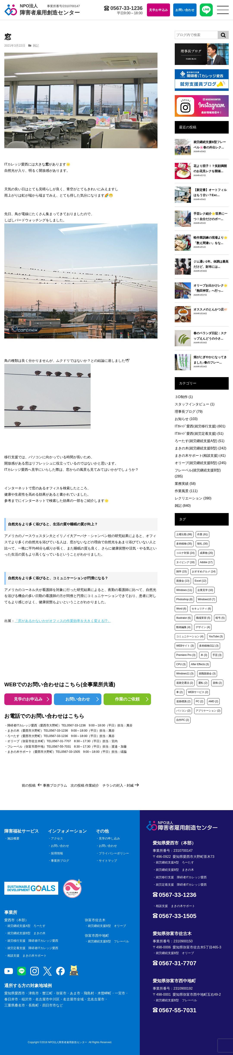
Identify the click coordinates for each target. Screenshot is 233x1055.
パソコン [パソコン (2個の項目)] (183, 710)
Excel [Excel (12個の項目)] (200, 580)
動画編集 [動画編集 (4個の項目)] (183, 627)
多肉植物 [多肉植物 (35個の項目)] (184, 543)
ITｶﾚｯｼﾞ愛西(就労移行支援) (200, 426)
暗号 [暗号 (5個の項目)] (220, 617)
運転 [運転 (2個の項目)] (202, 682)
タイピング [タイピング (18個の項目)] (185, 562)
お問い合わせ (77, 699)
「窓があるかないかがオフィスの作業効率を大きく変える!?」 (63, 621)
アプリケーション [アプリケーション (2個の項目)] (208, 710)
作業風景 (186, 491)
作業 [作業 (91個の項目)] (202, 534)
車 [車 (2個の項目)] (179, 692)
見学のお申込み (28, 699)
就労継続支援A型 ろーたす (26, 925)
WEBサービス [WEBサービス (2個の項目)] (198, 692)
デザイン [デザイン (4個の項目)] (203, 627)
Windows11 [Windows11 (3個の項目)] (185, 673)
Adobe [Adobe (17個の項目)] (206, 562)
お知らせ (186, 419)
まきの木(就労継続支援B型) (200, 448)
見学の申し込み (109, 838)
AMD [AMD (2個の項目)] (213, 701)
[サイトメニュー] (223, 10)
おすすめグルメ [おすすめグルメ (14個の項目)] (204, 571)
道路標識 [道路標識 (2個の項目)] (183, 701)
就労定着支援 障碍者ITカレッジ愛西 (32, 948)
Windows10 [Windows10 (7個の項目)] (206, 599)
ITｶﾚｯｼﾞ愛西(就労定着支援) (199, 433)
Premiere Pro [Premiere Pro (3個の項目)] (185, 655)
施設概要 (13, 838)
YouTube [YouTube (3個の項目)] (216, 636)
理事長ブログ (189, 411)
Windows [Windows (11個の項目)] (184, 590)
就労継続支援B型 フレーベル (108, 941)
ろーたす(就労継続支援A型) (199, 441)
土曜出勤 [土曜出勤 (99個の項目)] (184, 534)
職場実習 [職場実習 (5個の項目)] (203, 617)
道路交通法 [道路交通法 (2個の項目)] (184, 682)
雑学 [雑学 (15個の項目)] (181, 571)
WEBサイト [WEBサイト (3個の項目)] (185, 645)
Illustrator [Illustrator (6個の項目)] (183, 617)
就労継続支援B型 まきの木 (26, 933)
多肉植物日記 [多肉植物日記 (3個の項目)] (209, 645)
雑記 (36, 45)
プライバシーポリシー (114, 853)
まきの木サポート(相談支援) (200, 455)
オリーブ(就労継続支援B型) (200, 463)
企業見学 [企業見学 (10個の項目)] (205, 590)
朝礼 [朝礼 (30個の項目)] (202, 543)
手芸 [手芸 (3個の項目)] (217, 655)
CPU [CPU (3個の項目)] (181, 664)
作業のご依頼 (127, 699)
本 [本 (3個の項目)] (204, 655)
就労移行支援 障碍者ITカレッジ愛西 (32, 940)
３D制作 (184, 397)
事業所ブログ (60, 860)
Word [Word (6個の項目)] (181, 608)
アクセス (57, 838)
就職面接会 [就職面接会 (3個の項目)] (207, 673)
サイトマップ (108, 860)
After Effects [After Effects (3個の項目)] (200, 664)
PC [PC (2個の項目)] (199, 701)
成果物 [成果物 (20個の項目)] (206, 552)
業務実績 (185, 483)
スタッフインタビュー (194, 404)
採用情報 (57, 853)
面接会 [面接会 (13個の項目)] (182, 580)
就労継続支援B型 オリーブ (107, 925)
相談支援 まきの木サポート (27, 955)
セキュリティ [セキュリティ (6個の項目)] (201, 608)
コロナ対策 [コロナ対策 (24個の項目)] (185, 552)
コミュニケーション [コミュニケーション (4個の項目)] (189, 636)
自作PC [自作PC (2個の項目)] (182, 719)
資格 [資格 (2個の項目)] (217, 682)
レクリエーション (193, 498)
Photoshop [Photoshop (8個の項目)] (184, 599)
